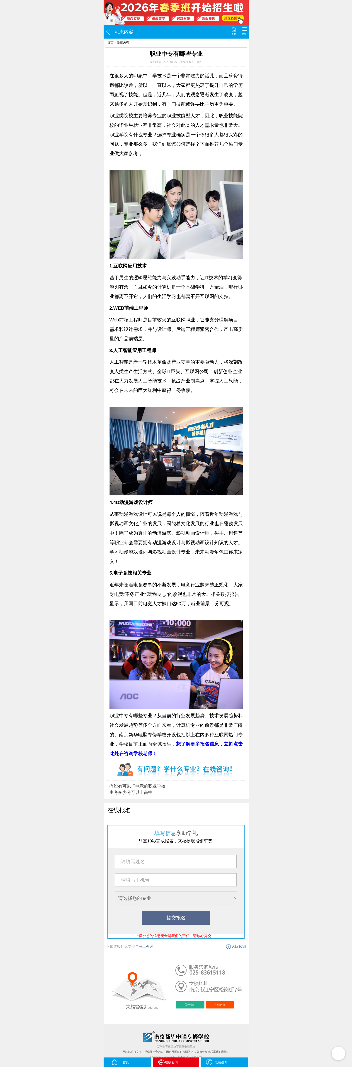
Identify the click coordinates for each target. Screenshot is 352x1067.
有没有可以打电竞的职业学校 (137, 786)
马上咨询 (146, 946)
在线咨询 (219, 1004)
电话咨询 (216, 1062)
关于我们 (190, 1004)
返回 (108, 32)
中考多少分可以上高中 (131, 792)
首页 (234, 34)
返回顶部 (238, 946)
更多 (244, 34)
